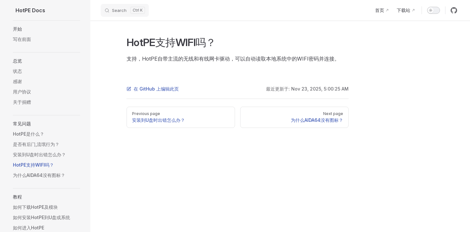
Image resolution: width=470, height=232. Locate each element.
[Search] (125, 10)
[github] (454, 10)
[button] (46, 29)
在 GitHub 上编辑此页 (153, 89)
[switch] (433, 10)
